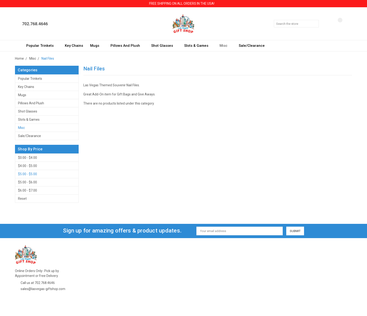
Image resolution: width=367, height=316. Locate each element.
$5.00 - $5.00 (27, 174)
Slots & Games (198, 46)
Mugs (96, 46)
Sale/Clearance (252, 46)
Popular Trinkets (42, 46)
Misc (226, 46)
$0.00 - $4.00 (27, 158)
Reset (22, 198)
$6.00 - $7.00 (27, 190)
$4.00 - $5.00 (27, 166)
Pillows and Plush (127, 46)
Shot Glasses (164, 46)
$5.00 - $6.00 (27, 182)
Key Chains (74, 46)
